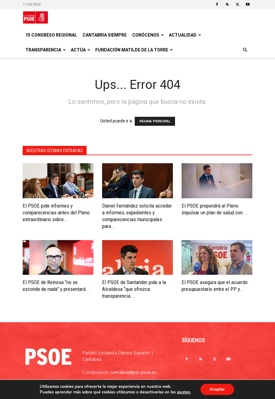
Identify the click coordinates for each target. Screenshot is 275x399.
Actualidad (185, 35)
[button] (244, 50)
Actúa (80, 49)
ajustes (183, 392)
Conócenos (148, 35)
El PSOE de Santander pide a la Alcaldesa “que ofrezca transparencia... (134, 289)
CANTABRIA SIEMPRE (105, 35)
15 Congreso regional (51, 35)
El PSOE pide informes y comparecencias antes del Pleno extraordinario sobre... (56, 212)
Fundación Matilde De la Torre (134, 49)
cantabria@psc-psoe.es (133, 372)
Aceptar (217, 389)
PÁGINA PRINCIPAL (154, 121)
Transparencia (45, 49)
